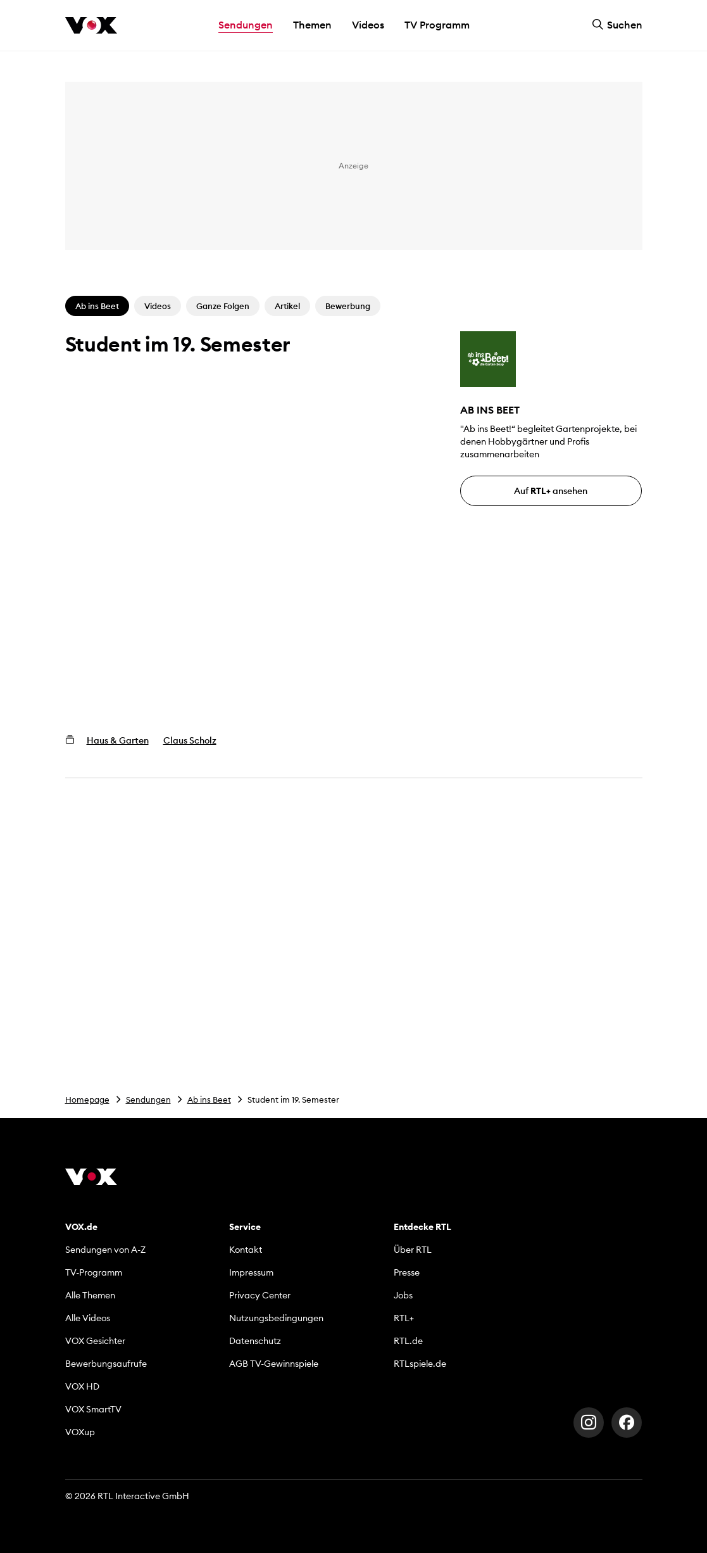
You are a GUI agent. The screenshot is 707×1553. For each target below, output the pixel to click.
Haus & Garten (118, 740)
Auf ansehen (550, 491)
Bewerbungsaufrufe (106, 1363)
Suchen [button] (617, 24)
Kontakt (245, 1249)
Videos (368, 24)
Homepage (87, 1099)
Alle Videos (87, 1318)
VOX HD (82, 1386)
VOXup (80, 1432)
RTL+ (404, 1318)
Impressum (251, 1272)
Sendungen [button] (245, 24)
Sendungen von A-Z (105, 1249)
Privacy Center (260, 1295)
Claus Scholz (189, 740)
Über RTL (413, 1249)
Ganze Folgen (222, 306)
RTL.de (408, 1341)
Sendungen (148, 1099)
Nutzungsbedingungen (276, 1318)
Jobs (403, 1295)
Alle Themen (90, 1295)
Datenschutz (255, 1341)
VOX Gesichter (95, 1341)
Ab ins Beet (209, 1099)
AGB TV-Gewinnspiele (273, 1363)
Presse (407, 1272)
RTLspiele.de (420, 1363)
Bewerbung (347, 306)
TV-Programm (93, 1272)
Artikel (287, 306)
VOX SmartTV (93, 1409)
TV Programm (437, 24)
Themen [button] (312, 24)
